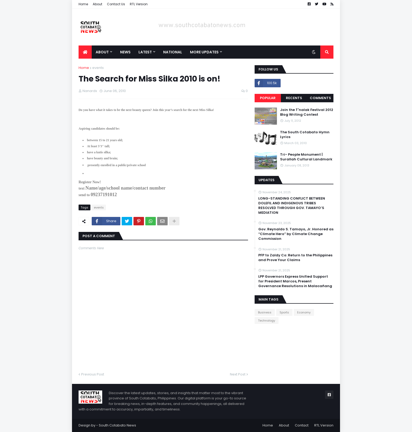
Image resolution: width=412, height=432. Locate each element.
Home (83, 4)
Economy (304, 312)
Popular (268, 97)
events (98, 67)
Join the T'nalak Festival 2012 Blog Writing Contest (306, 112)
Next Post (237, 374)
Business (264, 312)
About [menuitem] (102, 52)
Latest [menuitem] (145, 52)
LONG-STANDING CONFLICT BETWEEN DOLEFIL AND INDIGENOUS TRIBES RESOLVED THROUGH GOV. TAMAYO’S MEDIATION (291, 205)
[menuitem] (85, 52)
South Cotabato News (117, 425)
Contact (301, 425)
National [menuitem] (172, 52)
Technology (266, 320)
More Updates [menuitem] (204, 52)
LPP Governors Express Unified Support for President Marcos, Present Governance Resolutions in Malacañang (295, 281)
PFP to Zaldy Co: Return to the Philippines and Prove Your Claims (295, 257)
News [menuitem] (125, 52)
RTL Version (139, 4)
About (97, 4)
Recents (294, 97)
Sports (284, 312)
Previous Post (92, 374)
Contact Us (116, 4)
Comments (320, 97)
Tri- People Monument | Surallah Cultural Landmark (306, 157)
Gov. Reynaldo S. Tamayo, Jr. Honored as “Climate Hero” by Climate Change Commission (295, 234)
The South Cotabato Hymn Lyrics (304, 134)
